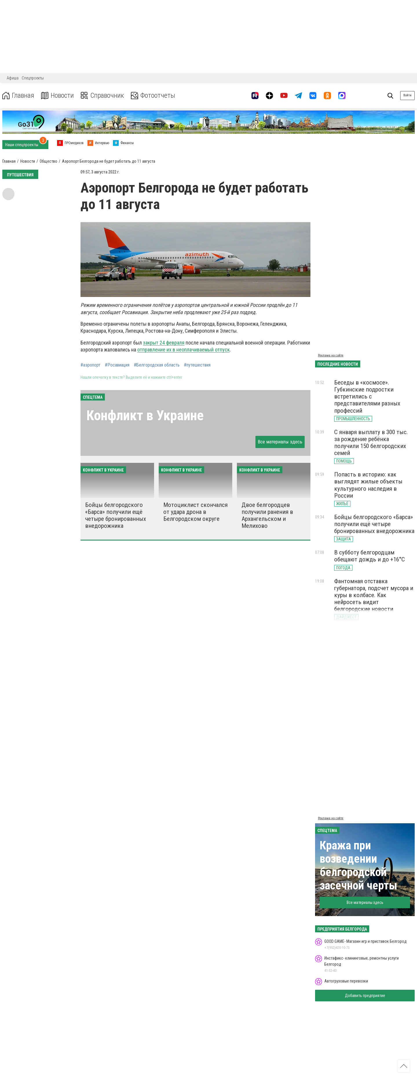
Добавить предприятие (365, 995)
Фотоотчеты (153, 95)
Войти (407, 95)
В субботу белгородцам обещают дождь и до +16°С (369, 556)
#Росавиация (117, 365)
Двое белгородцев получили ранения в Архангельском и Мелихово (267, 515)
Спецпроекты (33, 78)
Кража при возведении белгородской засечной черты (358, 865)
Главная (18, 95)
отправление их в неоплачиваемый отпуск (183, 350)
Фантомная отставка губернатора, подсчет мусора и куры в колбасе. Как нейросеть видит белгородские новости (373, 595)
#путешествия (197, 365)
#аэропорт (90, 365)
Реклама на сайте (330, 355)
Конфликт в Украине (145, 415)
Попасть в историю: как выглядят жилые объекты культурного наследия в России (368, 485)
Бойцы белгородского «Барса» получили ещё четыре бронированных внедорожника (115, 515)
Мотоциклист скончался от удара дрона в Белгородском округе (195, 511)
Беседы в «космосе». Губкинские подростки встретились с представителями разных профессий (367, 396)
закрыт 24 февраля (163, 343)
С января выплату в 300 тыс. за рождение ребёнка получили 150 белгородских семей (371, 442)
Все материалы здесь (280, 442)
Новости (57, 95)
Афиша (13, 78)
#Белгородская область (157, 365)
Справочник (102, 95)
